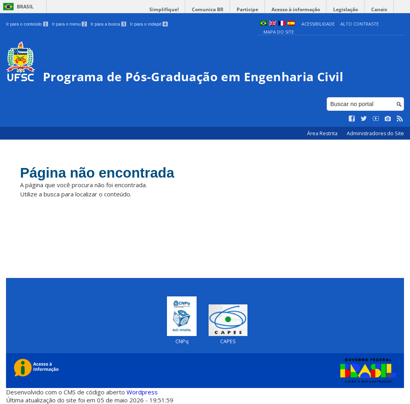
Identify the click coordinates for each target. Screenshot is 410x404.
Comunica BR (207, 9)
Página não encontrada (97, 172)
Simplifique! (164, 9)
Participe (247, 9)
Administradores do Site (375, 133)
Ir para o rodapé (148, 24)
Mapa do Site (278, 32)
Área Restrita (323, 133)
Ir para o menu (69, 24)
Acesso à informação (295, 9)
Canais (379, 9)
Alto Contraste (359, 24)
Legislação (345, 9)
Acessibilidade (318, 24)
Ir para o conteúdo (27, 24)
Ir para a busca (109, 24)
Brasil (25, 6)
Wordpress (142, 392)
